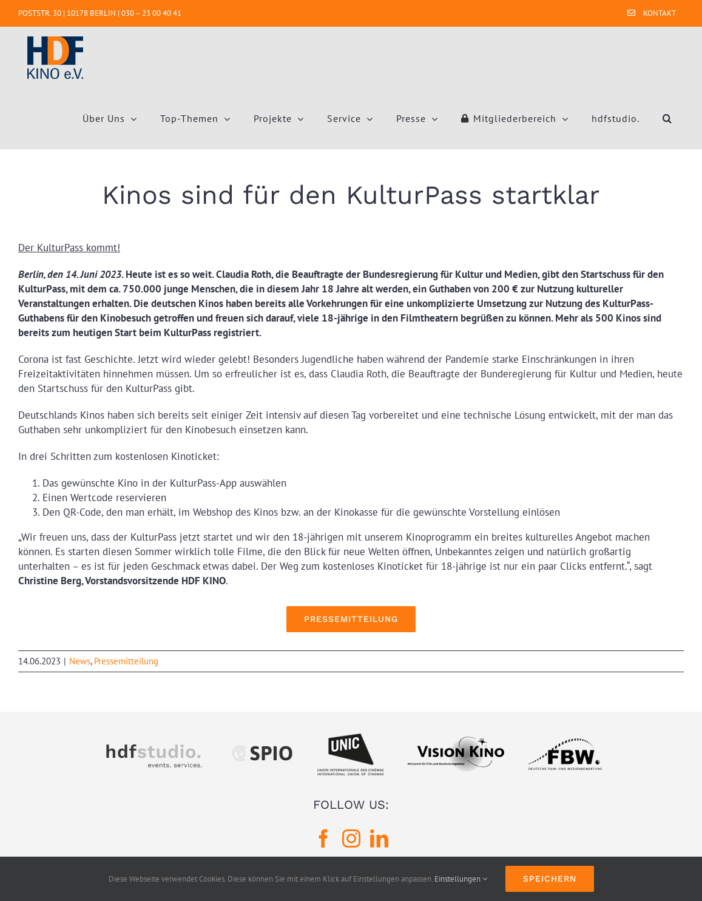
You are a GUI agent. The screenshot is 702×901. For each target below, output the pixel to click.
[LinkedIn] (379, 838)
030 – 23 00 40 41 (151, 13)
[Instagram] (351, 838)
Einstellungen (460, 879)
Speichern (549, 878)
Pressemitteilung (126, 661)
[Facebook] (323, 838)
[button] (667, 118)
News (79, 661)
